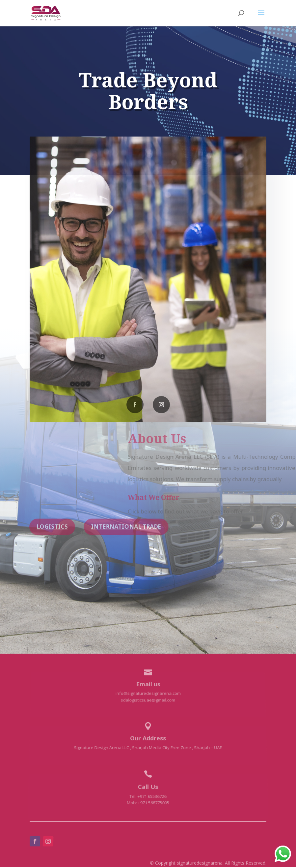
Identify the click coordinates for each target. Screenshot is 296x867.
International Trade (126, 526)
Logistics (52, 526)
